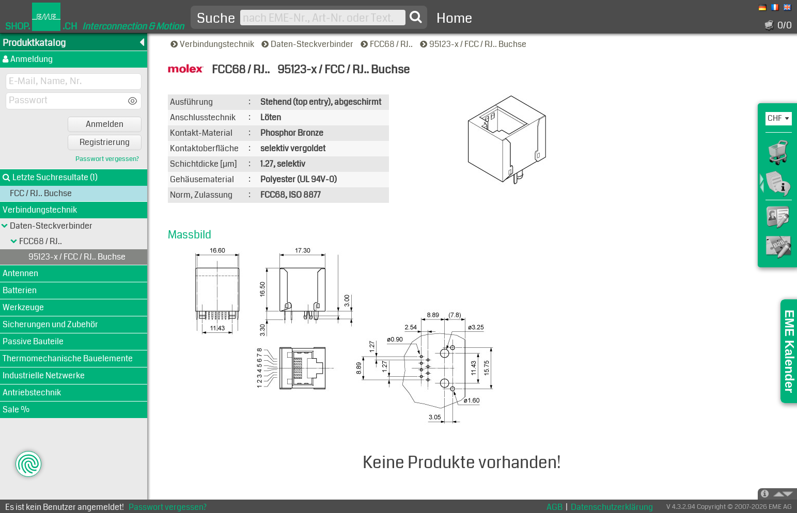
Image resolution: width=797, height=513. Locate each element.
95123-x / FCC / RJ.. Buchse (474, 44)
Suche (216, 18)
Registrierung (105, 142)
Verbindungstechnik (213, 44)
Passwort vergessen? (107, 159)
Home (454, 18)
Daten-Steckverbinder (308, 44)
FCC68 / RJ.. (387, 44)
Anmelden (104, 124)
